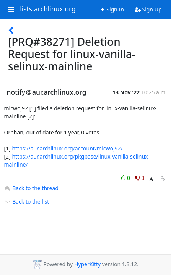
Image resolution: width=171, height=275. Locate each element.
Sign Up (148, 9)
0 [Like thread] (126, 177)
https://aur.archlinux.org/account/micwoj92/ (67, 148)
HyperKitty (87, 264)
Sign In (112, 9)
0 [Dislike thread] (140, 177)
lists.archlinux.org (48, 9)
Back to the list (26, 201)
